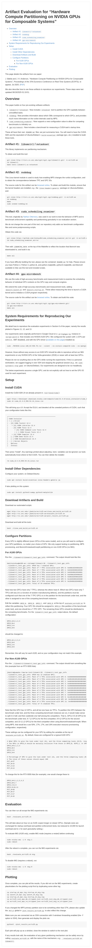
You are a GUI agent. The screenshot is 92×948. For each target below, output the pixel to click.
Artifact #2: (21, 34)
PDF (22, 85)
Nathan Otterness (30, 217)
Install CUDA (18, 49)
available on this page (55, 340)
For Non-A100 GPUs (24, 64)
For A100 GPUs (22, 61)
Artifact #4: (24, 40)
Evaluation (13, 66)
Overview (13, 29)
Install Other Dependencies (24, 52)
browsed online (43, 185)
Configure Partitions (21, 58)
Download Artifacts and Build (24, 55)
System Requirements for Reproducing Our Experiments (31, 43)
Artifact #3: (29, 37)
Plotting (12, 69)
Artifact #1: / (27, 31)
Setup (11, 46)
